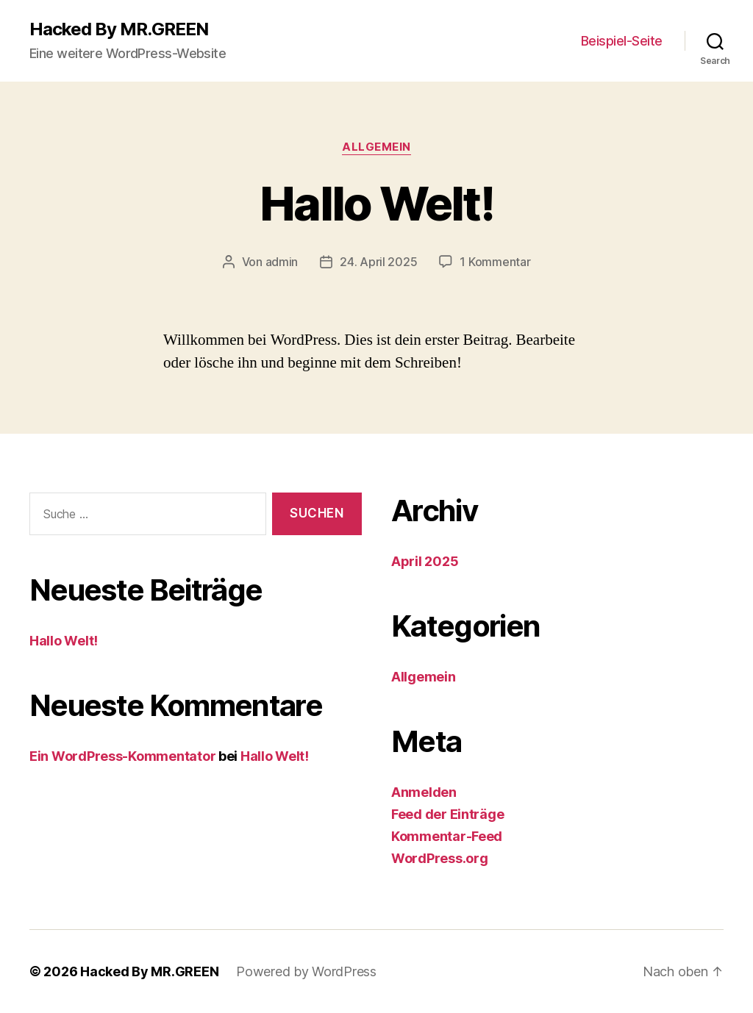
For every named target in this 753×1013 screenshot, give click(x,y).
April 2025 (424, 561)
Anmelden (424, 792)
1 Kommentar (495, 261)
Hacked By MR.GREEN (118, 29)
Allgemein (376, 147)
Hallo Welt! (376, 203)
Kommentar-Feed (446, 836)
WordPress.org (439, 858)
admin (282, 261)
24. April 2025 (378, 261)
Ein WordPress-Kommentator (122, 756)
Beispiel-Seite (622, 41)
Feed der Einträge (447, 814)
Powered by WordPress (306, 971)
